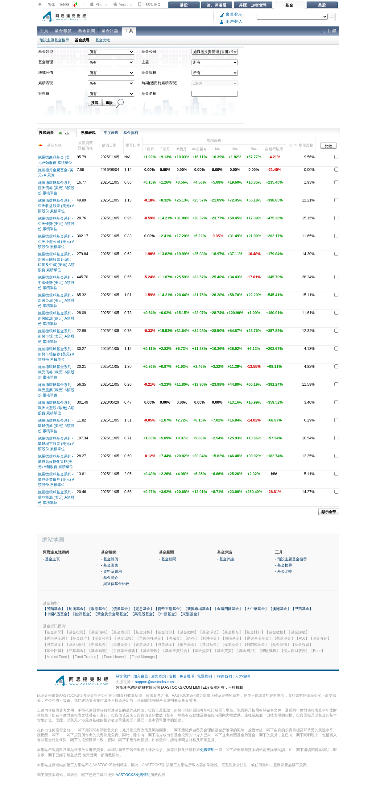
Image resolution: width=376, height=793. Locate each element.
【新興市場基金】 (198, 609)
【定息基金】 (143, 609)
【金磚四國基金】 (228, 609)
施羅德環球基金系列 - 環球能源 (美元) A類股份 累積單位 (56, 497)
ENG (64, 4)
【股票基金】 (98, 609)
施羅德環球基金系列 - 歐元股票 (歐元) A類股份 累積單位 (56, 390)
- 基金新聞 (167, 559)
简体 (52, 4)
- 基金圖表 (109, 565)
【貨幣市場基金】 (169, 609)
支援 (172, 676)
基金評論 (110, 30)
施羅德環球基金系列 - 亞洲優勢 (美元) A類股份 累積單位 (56, 223)
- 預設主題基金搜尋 (291, 559)
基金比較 (102, 40)
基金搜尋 (82, 40)
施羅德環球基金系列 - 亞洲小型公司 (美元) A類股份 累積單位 (56, 241)
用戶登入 (231, 21)
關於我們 (123, 676)
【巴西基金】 (302, 609)
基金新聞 (86, 30)
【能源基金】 (82, 614)
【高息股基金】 (143, 614)
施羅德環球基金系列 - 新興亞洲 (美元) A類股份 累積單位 (56, 300)
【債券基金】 (120, 609)
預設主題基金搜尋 (54, 40)
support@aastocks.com (154, 682)
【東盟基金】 (190, 614)
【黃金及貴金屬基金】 (111, 614)
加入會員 (140, 676)
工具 (129, 30)
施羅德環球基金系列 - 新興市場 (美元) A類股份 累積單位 (56, 336)
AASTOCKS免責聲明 (133, 775)
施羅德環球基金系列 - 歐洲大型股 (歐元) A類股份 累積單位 (56, 408)
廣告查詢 (158, 676)
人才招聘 (242, 676)
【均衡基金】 (76, 609)
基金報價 (63, 30)
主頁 (44, 30)
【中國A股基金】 (57, 614)
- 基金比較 (283, 571)
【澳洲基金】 (280, 609)
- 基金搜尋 (283, 565)
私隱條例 (204, 676)
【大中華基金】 (256, 609)
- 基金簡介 (109, 577)
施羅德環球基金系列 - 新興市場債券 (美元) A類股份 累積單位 (56, 354)
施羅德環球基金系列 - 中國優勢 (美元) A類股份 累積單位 (56, 282)
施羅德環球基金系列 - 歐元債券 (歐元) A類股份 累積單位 (56, 372)
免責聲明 (187, 676)
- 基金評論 (225, 559)
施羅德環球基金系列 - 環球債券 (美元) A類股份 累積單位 (56, 425)
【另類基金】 (54, 609)
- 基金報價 (109, 559)
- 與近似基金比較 (115, 584)
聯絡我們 (224, 676)
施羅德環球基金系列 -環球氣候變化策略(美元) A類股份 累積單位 (55, 461)
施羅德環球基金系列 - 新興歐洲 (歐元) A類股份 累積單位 (56, 318)
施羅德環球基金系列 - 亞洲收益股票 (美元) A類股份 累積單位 (56, 205)
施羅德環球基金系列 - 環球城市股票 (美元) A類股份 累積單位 (56, 443)
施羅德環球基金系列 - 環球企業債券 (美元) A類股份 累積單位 (56, 479)
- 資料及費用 (111, 571)
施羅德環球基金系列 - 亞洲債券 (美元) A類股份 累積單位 (56, 188)
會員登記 (231, 14)
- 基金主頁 (51, 559)
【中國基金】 (167, 614)
